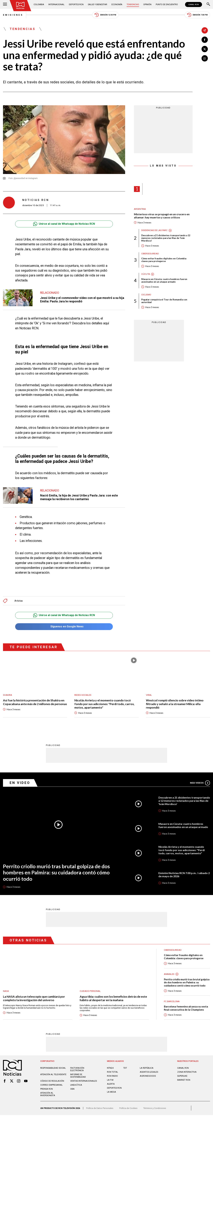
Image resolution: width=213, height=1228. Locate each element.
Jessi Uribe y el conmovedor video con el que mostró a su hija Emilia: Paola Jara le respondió (82, 299)
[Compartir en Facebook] (205, 40)
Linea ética (76, 1084)
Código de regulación (52, 1080)
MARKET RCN (183, 1079)
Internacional (56, 4)
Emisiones (13, 15)
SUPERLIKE (182, 1075)
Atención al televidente (53, 1074)
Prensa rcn (46, 1088)
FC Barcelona (172, 1001)
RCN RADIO (112, 1075)
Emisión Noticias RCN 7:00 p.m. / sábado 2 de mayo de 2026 (184, 874)
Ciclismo (146, 294)
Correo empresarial (51, 1084)
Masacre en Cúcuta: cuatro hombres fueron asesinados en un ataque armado (164, 280)
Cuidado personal (90, 991)
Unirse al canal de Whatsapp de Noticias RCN (64, 224)
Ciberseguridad (150, 253)
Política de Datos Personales (99, 1108)
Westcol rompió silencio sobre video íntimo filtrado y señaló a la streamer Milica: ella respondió (175, 704)
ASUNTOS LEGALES (149, 1071)
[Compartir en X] (205, 49)
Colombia (39, 4)
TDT (125, 1067)
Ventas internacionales (83, 1080)
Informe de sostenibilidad (78, 1075)
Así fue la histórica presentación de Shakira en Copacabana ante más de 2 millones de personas (35, 702)
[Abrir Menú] (5, 4)
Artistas (18, 600)
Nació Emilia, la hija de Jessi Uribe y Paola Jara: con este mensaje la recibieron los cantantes (79, 497)
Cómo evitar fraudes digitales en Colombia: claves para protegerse (164, 259)
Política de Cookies (128, 1108)
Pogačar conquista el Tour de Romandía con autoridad (164, 301)
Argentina (140, 209)
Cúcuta (145, 274)
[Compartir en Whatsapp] (205, 58)
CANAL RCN (193, 4)
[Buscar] (208, 4)
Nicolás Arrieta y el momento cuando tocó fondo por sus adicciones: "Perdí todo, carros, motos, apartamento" (104, 704)
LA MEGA (111, 1091)
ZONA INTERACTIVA (187, 1071)
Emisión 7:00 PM (197, 15)
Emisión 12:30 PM (105, 15)
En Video (20, 783)
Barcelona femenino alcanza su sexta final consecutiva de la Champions (186, 1008)
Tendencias (133, 4)
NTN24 (110, 1067)
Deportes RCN (76, 4)
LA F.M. (110, 1079)
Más (200, 782)
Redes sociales (82, 695)
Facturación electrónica (77, 1068)
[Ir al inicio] (20, 5)
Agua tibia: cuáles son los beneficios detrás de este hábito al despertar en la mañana (113, 998)
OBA (72, 1088)
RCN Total (112, 1071)
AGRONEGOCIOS (148, 1075)
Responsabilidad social (53, 1067)
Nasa (6, 991)
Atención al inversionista (47, 1093)
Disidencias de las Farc (154, 230)
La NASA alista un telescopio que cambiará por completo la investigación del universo (34, 998)
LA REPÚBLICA (146, 1067)
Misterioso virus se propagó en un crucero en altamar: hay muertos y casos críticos (162, 216)
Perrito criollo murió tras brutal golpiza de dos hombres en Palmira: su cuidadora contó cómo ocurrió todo (56, 872)
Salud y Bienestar (97, 4)
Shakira (7, 695)
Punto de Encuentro (167, 4)
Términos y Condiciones (154, 1108)
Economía (116, 4)
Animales (169, 974)
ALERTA (111, 1083)
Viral (149, 695)
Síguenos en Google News (64, 626)
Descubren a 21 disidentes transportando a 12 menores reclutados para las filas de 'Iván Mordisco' (165, 238)
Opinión (147, 4)
